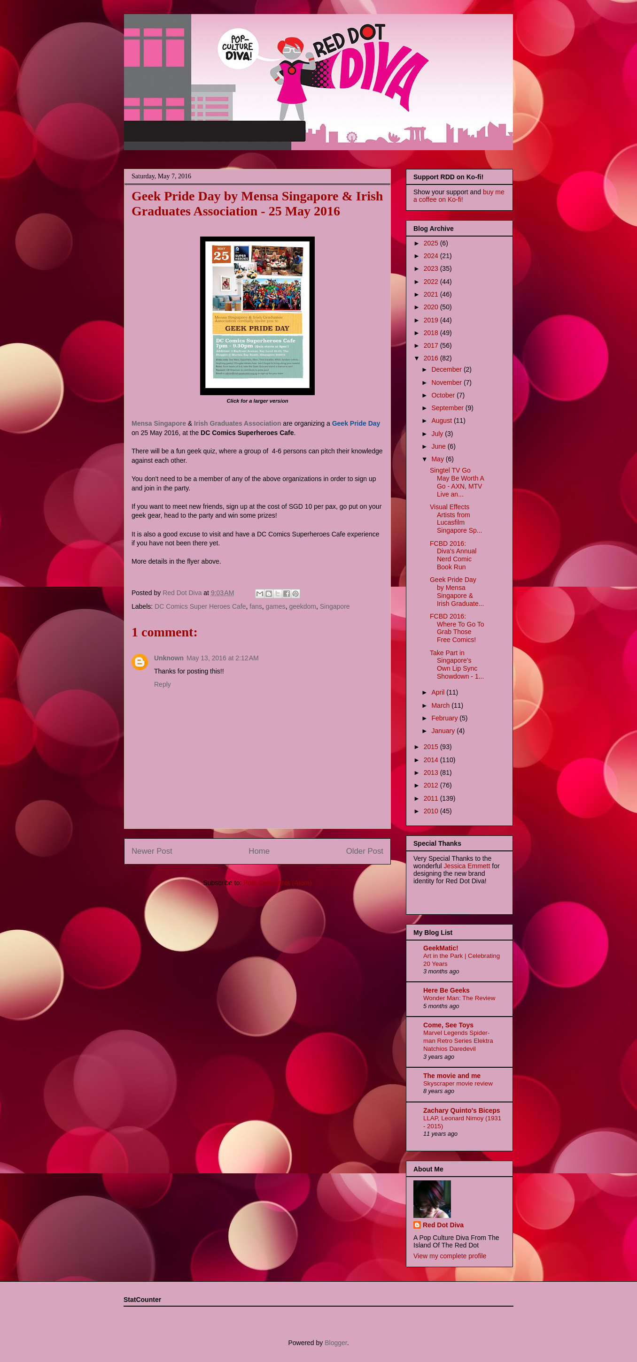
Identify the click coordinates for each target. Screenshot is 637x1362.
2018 (432, 333)
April (438, 692)
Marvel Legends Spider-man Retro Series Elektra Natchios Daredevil (458, 1041)
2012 (432, 785)
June (439, 446)
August (442, 420)
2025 (432, 243)
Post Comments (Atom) (277, 883)
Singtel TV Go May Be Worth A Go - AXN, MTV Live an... (457, 482)
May (438, 459)
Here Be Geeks (446, 990)
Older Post (364, 851)
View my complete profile (449, 1256)
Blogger (336, 1343)
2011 (432, 798)
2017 (432, 345)
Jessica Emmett (467, 866)
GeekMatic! (440, 948)
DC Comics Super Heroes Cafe (200, 606)
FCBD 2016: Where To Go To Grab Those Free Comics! (457, 627)
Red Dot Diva (443, 1225)
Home (259, 851)
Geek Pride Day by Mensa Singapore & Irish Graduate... (457, 591)
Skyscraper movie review (458, 1083)
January (444, 731)
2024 (432, 256)
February (445, 718)
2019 (432, 320)
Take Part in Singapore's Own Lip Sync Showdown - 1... (457, 664)
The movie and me (452, 1075)
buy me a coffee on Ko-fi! (459, 195)
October (444, 395)
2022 (432, 281)
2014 (432, 760)
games (276, 606)
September (448, 408)
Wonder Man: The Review (459, 998)
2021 (432, 294)
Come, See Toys (448, 1025)
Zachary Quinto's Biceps (461, 1110)
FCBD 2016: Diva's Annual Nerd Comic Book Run (453, 555)
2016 (432, 358)
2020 (432, 307)
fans (255, 606)
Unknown (169, 658)
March (441, 705)
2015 (432, 746)
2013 (432, 772)
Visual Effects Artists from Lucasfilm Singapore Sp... (456, 518)
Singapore (335, 606)
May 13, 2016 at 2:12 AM (222, 658)
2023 (432, 268)
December (447, 369)
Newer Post (152, 851)
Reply (162, 684)
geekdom (302, 606)
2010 (432, 811)
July (438, 433)
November (447, 382)
